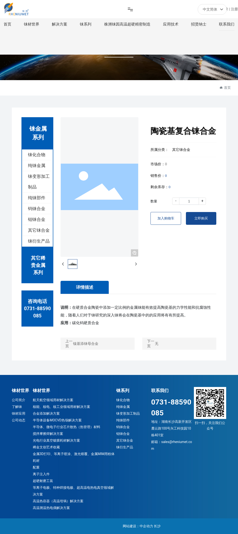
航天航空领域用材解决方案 (53, 400)
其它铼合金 (124, 440)
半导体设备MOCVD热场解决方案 (57, 420)
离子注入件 (41, 474)
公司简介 (18, 400)
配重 (36, 467)
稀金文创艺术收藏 (46, 447)
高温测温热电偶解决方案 (51, 508)
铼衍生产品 (124, 447)
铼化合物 (123, 400)
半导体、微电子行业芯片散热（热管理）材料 (66, 427)
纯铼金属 (123, 407)
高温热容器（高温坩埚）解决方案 (58, 501)
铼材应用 (18, 413)
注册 (234, 9)
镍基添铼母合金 (85, 343)
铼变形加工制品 (128, 413)
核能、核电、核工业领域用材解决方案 (61, 407)
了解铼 (17, 407)
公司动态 (18, 420)
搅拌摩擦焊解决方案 (48, 434)
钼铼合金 (123, 434)
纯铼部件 (123, 420)
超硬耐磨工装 (43, 481)
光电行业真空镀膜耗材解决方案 (56, 440)
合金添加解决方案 (46, 413)
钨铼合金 (123, 427)
